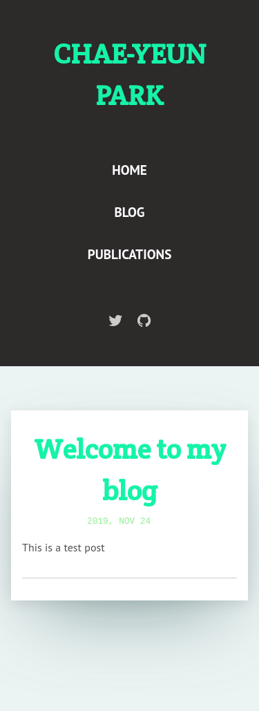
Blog (130, 211)
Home (129, 169)
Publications (130, 254)
